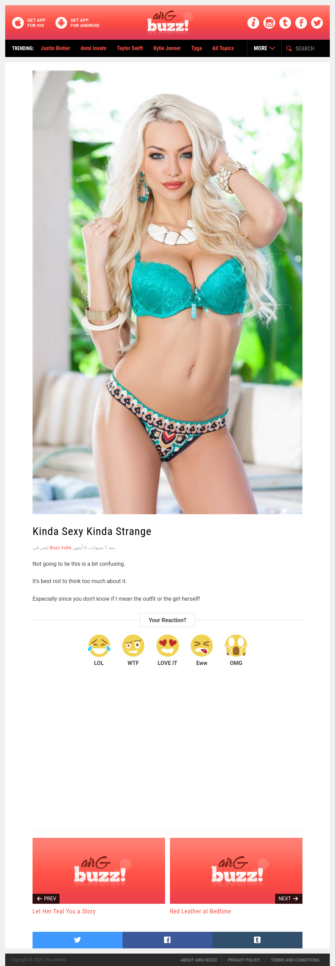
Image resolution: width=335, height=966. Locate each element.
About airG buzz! (199, 960)
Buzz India (60, 547)
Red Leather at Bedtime (200, 911)
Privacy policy (244, 960)
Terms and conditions (295, 960)
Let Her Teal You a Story (64, 911)
